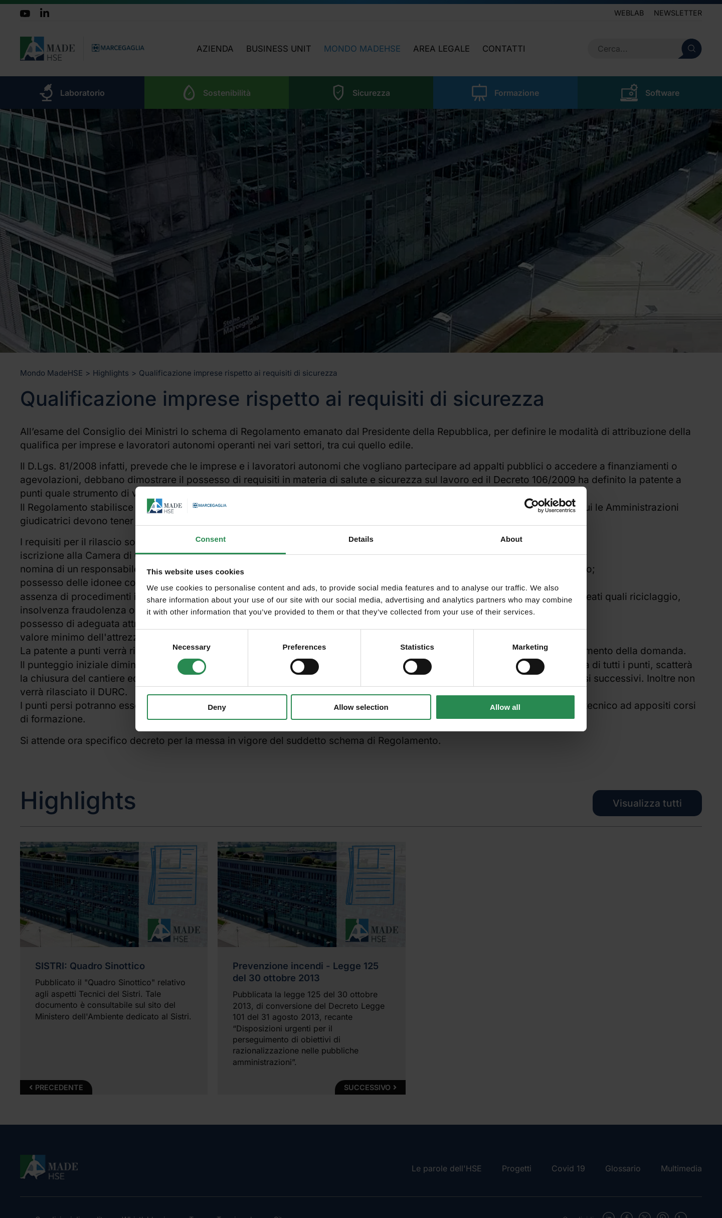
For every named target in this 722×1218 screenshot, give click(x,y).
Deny (217, 707)
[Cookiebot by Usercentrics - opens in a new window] (532, 505)
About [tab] (511, 539)
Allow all (505, 707)
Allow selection (360, 707)
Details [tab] (361, 539)
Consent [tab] (211, 539)
